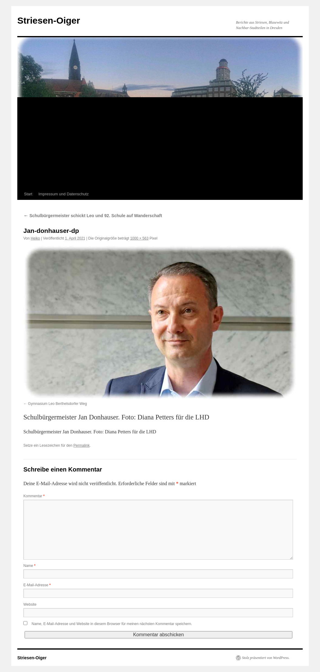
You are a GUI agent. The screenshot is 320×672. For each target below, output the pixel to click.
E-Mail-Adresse (37, 585)
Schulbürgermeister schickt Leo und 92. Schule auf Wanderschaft (92, 215)
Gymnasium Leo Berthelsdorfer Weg (57, 404)
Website (29, 604)
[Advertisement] (160, 143)
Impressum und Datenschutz (63, 194)
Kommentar (34, 496)
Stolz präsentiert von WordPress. (266, 658)
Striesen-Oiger (48, 20)
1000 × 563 (139, 238)
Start (28, 194)
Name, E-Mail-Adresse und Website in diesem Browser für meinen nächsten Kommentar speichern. (112, 624)
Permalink (81, 445)
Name (29, 566)
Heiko (35, 238)
